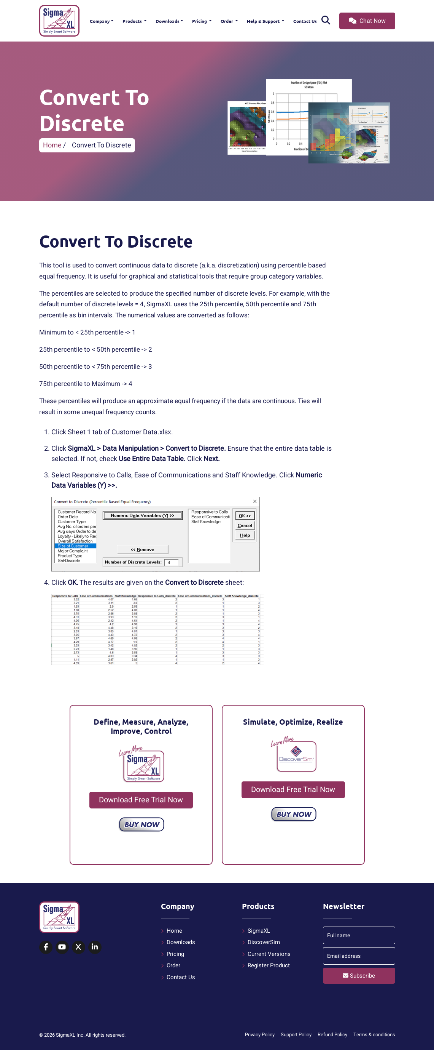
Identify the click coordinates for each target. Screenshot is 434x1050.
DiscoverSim (264, 942)
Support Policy (296, 1034)
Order (227, 21)
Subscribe (359, 976)
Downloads (168, 21)
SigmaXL (259, 931)
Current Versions (269, 954)
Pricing (200, 21)
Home (52, 145)
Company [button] (100, 21)
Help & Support (264, 21)
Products (132, 21)
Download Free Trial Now (141, 799)
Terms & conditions (374, 1034)
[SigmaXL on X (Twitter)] (78, 947)
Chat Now (367, 21)
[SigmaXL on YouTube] (62, 947)
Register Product (269, 965)
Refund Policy (332, 1034)
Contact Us (305, 21)
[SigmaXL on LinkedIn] (95, 947)
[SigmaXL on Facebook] (45, 947)
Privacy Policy (260, 1034)
